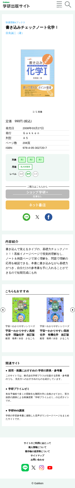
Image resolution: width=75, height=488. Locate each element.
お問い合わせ (37, 459)
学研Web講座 (16, 410)
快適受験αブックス (15, 22)
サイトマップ (37, 455)
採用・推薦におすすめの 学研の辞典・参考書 (35, 370)
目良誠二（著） (15, 33)
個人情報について (37, 447)
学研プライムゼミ (18, 388)
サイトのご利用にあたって (37, 443)
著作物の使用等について (37, 451)
